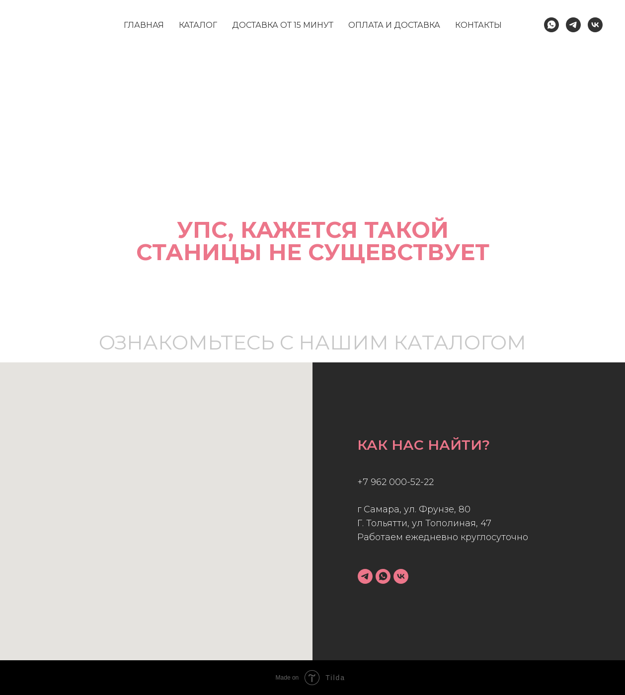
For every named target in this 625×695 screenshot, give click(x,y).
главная (144, 25)
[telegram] (365, 576)
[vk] (400, 576)
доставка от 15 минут (282, 25)
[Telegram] (573, 24)
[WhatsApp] (551, 24)
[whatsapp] (383, 576)
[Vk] (595, 24)
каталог (198, 25)
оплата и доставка (394, 25)
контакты (478, 25)
